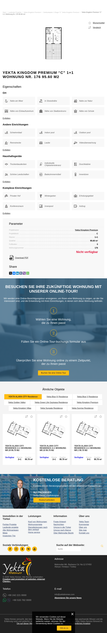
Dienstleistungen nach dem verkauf (37, 528)
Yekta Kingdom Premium (32, 12)
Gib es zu (64, 628)
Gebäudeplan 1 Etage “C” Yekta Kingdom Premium (61, 12)
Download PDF (21, 258)
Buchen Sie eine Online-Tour (53, 373)
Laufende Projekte (14, 12)
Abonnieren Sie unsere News (68, 598)
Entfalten (6, 118)
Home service (34, 532)
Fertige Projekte (10, 524)
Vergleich (97, 27)
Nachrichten (58, 524)
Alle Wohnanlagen (11, 530)
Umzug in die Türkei (62, 527)
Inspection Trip (9, 536)
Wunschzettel (99, 23)
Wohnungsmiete (35, 524)
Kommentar (84, 524)
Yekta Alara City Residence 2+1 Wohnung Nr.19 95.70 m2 (18, 448)
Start (4, 12)
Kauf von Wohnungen (37, 522)
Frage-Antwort (59, 522)
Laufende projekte (10, 527)
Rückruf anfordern (47, 500)
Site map (83, 530)
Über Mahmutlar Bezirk (63, 533)
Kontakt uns (84, 533)
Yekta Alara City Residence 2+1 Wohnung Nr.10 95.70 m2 (53, 448)
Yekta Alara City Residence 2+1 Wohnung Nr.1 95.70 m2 (87, 448)
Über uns (83, 527)
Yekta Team (84, 522)
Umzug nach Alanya (62, 530)
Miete (5, 533)
